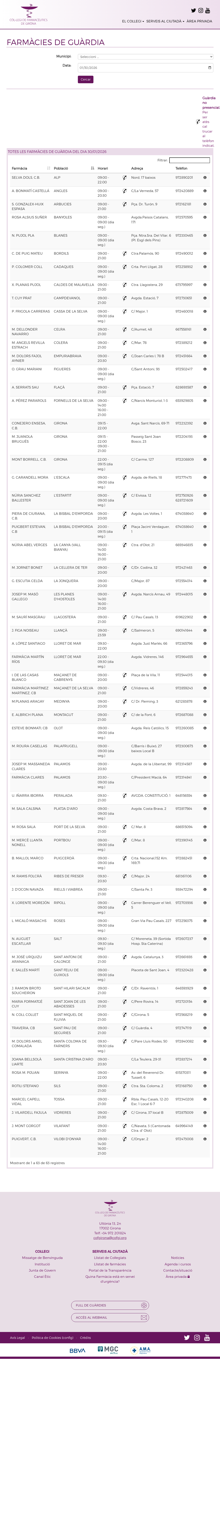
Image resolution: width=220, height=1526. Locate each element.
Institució (42, 1264)
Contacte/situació (177, 1270)
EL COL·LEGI (133, 21)
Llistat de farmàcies (110, 1264)
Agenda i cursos (178, 1264)
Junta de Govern (42, 1270)
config (67, 1338)
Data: (67, 65)
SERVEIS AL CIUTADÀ (165, 21)
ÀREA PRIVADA (199, 21)
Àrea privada (178, 1276)
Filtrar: (183, 160)
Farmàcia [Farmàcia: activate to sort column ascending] (19, 168)
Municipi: (63, 56)
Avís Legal (17, 1338)
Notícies (177, 1258)
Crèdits (85, 1338)
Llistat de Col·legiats (110, 1258)
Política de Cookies (46, 1338)
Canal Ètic (42, 1276)
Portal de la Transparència (110, 1270)
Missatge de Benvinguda (42, 1258)
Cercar (86, 79)
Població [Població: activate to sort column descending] (61, 168)
